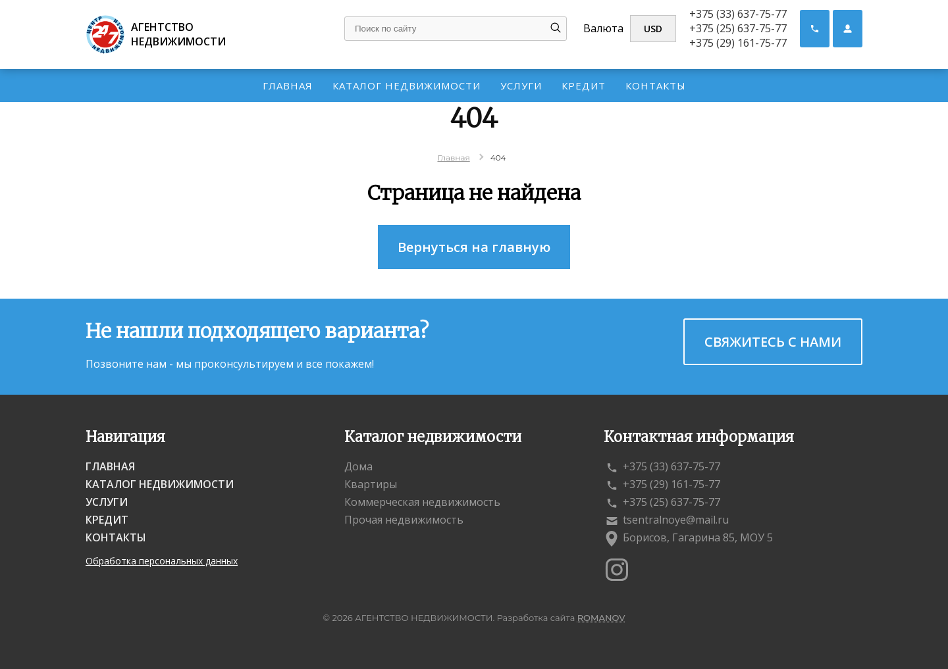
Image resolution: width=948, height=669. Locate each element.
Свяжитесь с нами (772, 342)
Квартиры (370, 484)
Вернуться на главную (474, 247)
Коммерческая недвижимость (422, 502)
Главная (288, 85)
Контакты (655, 85)
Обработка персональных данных (162, 561)
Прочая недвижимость (403, 519)
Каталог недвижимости (406, 85)
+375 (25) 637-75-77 (738, 28)
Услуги (521, 85)
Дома (358, 466)
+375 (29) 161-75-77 (738, 43)
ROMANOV (601, 617)
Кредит (584, 85)
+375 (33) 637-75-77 (738, 14)
